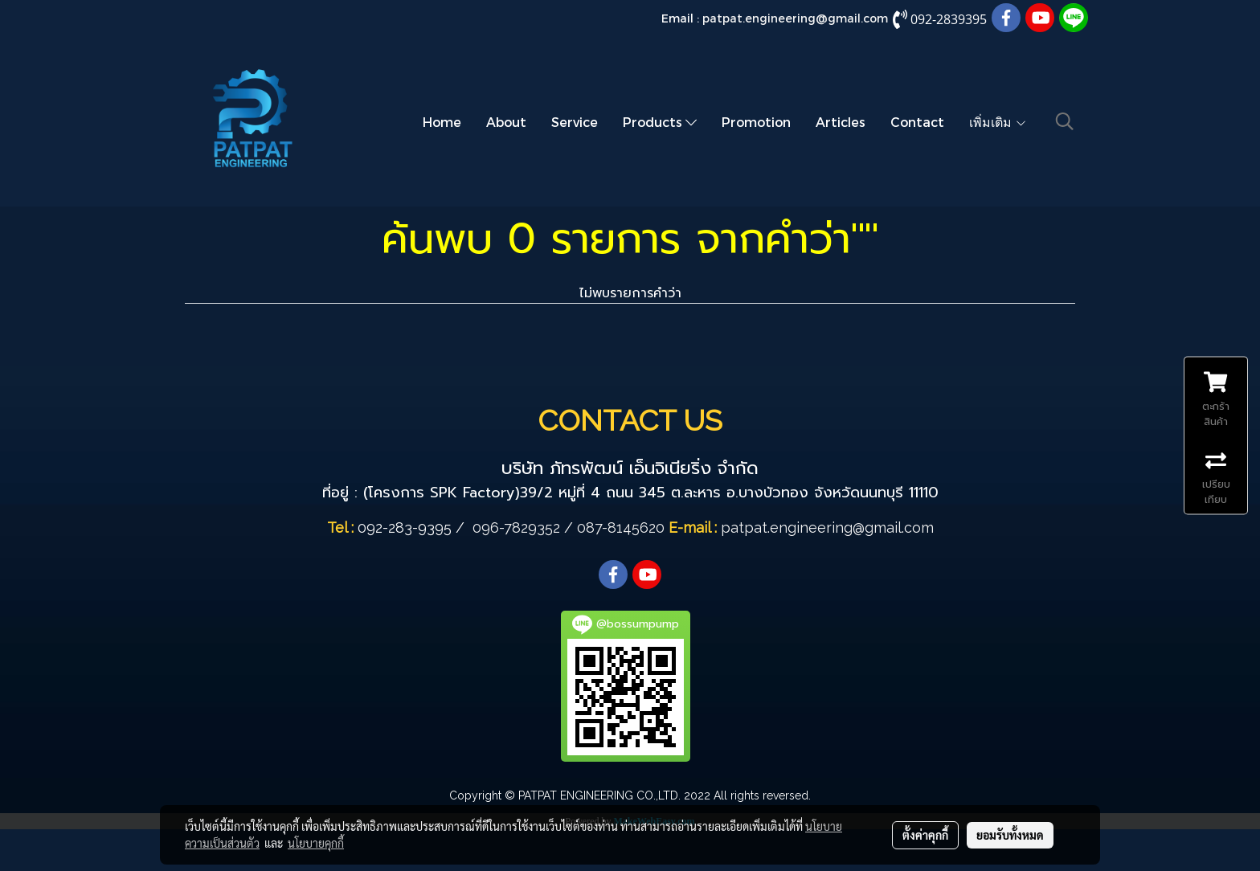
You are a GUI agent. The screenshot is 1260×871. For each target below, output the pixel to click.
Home (442, 121)
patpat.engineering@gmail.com (795, 18)
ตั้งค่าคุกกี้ (925, 835)
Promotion (756, 121)
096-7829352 (516, 527)
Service (574, 121)
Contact (917, 121)
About (506, 121)
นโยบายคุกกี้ (316, 843)
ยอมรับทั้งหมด (1010, 835)
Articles (840, 121)
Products (660, 121)
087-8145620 (621, 527)
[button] (1064, 121)
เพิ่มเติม (998, 121)
